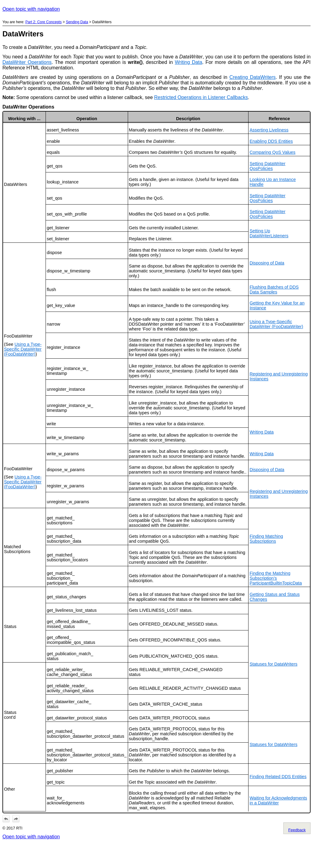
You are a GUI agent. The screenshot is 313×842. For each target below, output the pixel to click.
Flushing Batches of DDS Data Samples (274, 289)
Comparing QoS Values (272, 152)
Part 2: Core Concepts (43, 22)
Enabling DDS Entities (271, 141)
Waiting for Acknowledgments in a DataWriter (278, 800)
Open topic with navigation (31, 9)
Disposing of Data (266, 262)
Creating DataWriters (252, 77)
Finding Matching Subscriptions (266, 539)
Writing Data (188, 62)
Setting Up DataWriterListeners (268, 233)
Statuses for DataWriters (273, 664)
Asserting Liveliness (268, 129)
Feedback (297, 830)
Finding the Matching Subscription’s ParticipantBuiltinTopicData (275, 578)
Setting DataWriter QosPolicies (267, 166)
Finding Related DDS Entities (277, 776)
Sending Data (77, 22)
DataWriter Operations (27, 62)
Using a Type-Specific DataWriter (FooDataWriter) (23, 349)
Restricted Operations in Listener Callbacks (201, 97)
